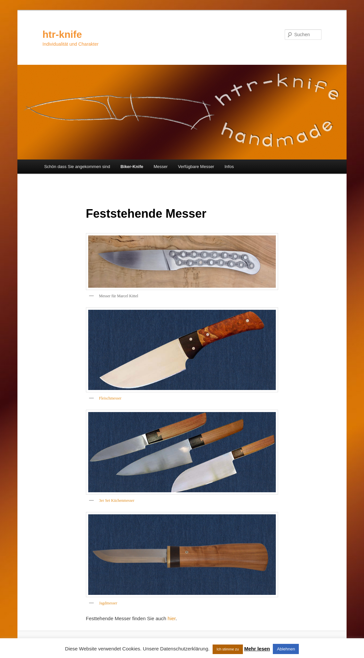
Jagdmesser (108, 603)
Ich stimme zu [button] (228, 649)
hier (171, 618)
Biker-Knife (131, 166)
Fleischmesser (110, 398)
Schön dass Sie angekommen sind (77, 166)
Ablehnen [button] (286, 648)
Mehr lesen (257, 648)
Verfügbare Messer (196, 166)
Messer (161, 166)
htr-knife (62, 34)
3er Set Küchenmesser (116, 500)
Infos (229, 166)
